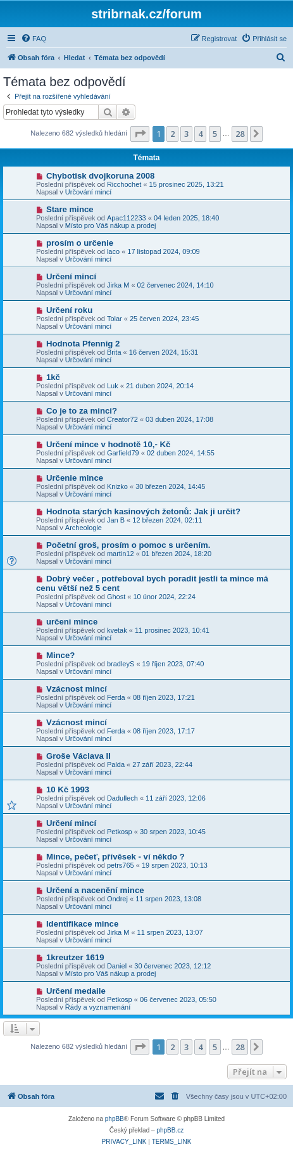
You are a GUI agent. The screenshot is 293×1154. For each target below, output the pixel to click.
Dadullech (122, 798)
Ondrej (117, 899)
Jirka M (118, 285)
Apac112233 (126, 218)
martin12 (120, 553)
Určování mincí (88, 192)
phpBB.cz (170, 1130)
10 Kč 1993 (67, 789)
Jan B (116, 520)
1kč (53, 377)
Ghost (116, 596)
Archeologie (83, 527)
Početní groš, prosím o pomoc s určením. (128, 545)
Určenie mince (74, 478)
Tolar (114, 318)
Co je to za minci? (81, 410)
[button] (139, 133)
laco (113, 251)
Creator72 (122, 419)
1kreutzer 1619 (75, 957)
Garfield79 (123, 453)
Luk (112, 386)
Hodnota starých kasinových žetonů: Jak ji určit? (143, 511)
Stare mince (70, 209)
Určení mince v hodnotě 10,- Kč (108, 444)
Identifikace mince (82, 924)
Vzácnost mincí (76, 689)
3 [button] (186, 133)
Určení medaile (76, 991)
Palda (116, 764)
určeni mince (71, 621)
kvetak (117, 630)
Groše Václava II (78, 756)
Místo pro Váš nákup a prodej (110, 225)
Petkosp (119, 831)
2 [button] (172, 133)
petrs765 (120, 865)
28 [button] (239, 133)
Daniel (117, 966)
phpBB (114, 1118)
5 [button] (215, 133)
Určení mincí (71, 276)
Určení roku (69, 310)
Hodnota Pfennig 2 (83, 343)
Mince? (60, 655)
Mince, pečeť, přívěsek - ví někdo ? (115, 856)
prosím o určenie (79, 243)
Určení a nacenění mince (95, 890)
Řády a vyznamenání (97, 1007)
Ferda (116, 697)
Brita (114, 352)
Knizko (117, 486)
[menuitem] (33, 38)
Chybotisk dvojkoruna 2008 (100, 176)
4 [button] (200, 133)
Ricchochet (124, 184)
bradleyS (120, 664)
